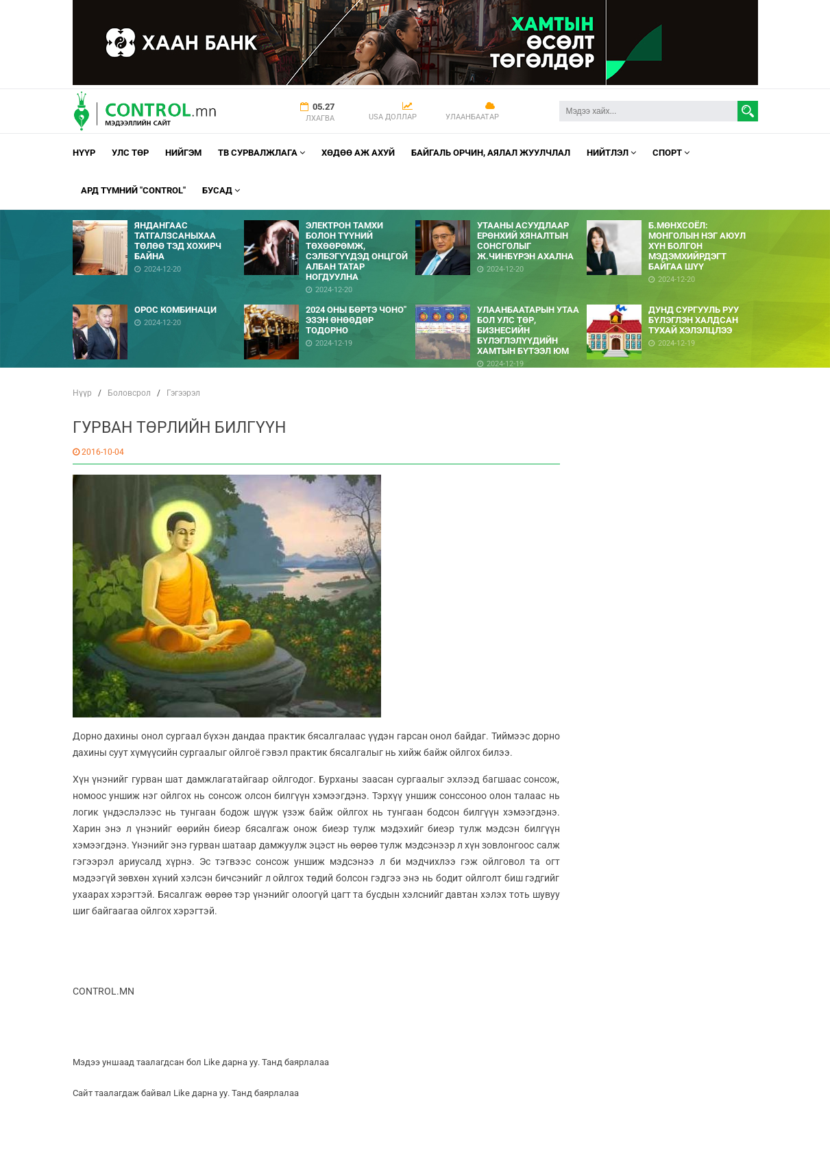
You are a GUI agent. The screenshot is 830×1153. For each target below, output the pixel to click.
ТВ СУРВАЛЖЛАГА (261, 152)
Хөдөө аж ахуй (358, 152)
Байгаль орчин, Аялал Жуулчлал (490, 152)
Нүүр (84, 152)
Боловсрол (129, 393)
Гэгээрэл (183, 393)
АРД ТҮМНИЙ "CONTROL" (133, 190)
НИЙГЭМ (183, 152)
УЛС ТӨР (130, 152)
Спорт (670, 152)
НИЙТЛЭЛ (611, 152)
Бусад (221, 190)
